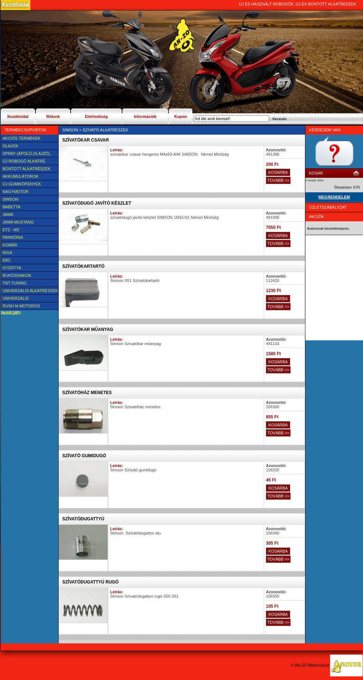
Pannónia (13, 237)
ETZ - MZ (11, 230)
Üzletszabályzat (328, 207)
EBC (7, 260)
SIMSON (10, 199)
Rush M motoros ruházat (20, 307)
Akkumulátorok (20, 176)
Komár (10, 245)
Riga (7, 252)
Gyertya (12, 268)
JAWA (8, 214)
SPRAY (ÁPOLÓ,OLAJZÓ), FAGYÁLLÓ (26, 154)
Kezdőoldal (18, 116)
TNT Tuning (14, 283)
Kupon (180, 116)
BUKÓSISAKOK (17, 275)
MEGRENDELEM (334, 197)
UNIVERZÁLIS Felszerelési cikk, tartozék (21, 299)
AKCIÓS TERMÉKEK (22, 138)
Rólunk (53, 116)
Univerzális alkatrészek (30, 290)
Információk (145, 116)
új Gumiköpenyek (22, 184)
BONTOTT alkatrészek (27, 169)
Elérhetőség (96, 116)
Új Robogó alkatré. (24, 161)
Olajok (10, 146)
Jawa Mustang (18, 222)
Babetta (11, 207)
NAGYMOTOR (16, 191)
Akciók (316, 216)
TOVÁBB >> (278, 180)
